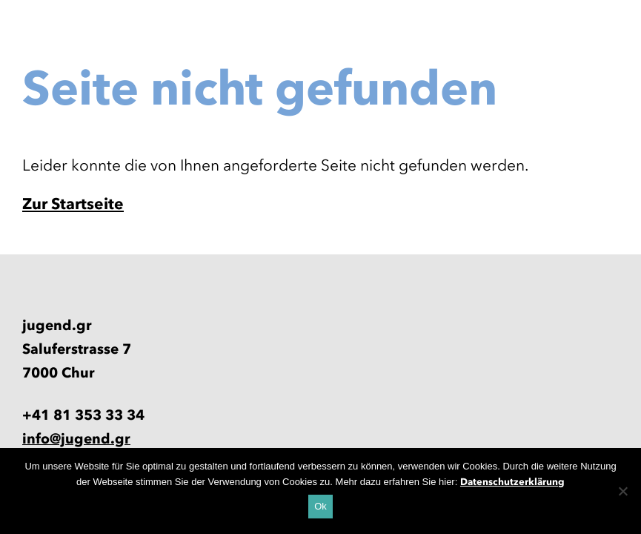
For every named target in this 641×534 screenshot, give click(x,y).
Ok (320, 506)
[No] (622, 491)
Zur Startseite (73, 203)
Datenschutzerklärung (512, 481)
